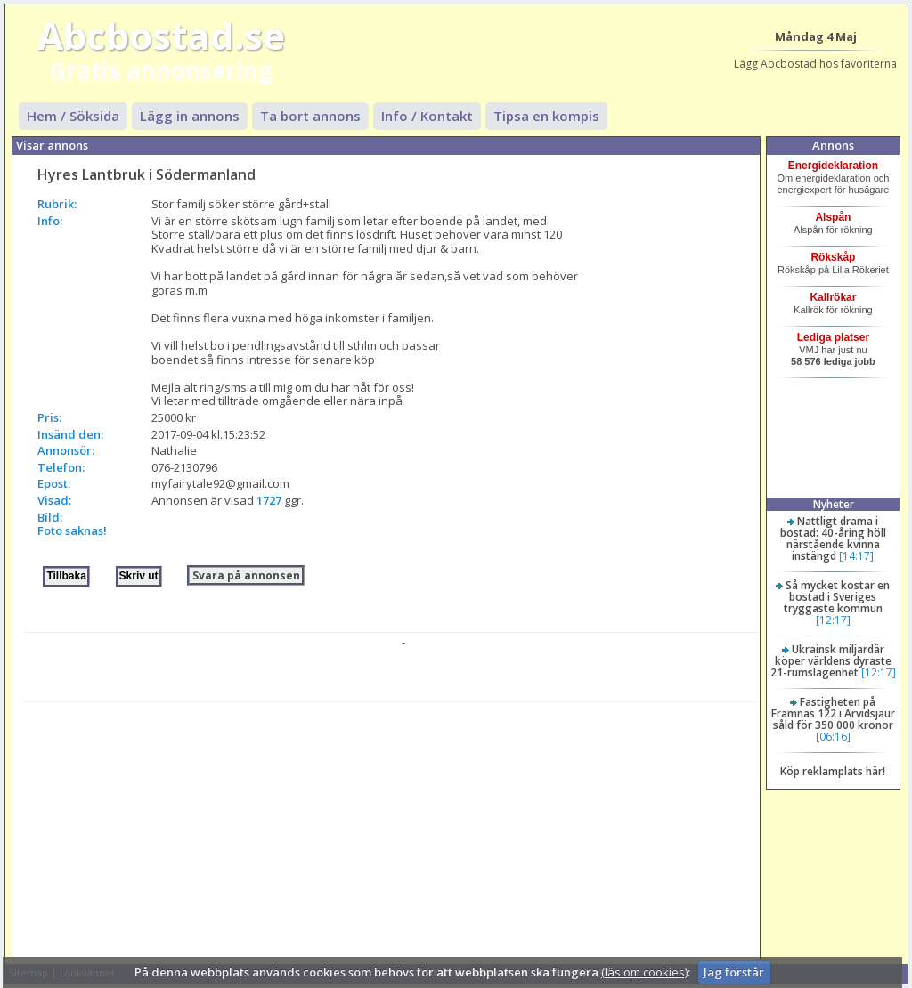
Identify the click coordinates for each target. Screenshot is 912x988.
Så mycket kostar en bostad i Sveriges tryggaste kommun (837, 597)
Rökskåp (832, 257)
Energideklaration (833, 165)
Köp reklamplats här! (832, 771)
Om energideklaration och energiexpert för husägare (833, 184)
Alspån (833, 217)
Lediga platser (833, 337)
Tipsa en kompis (546, 116)
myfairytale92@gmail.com (220, 483)
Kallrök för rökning (833, 309)
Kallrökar (833, 297)
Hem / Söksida (73, 116)
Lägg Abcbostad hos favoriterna (815, 63)
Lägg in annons (190, 116)
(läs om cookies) (644, 972)
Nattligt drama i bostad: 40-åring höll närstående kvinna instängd (833, 538)
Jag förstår (734, 972)
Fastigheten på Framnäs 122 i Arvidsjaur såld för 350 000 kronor (833, 713)
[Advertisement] (390, 827)
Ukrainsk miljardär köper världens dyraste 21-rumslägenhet (831, 661)
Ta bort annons (310, 116)
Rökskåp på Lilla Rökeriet (833, 269)
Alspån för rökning (833, 229)
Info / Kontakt (427, 116)
